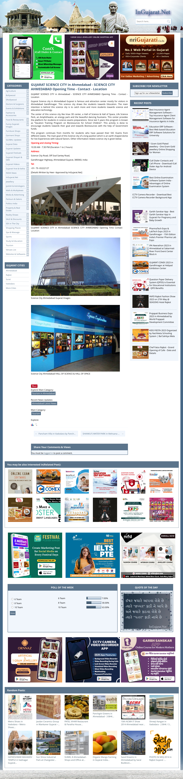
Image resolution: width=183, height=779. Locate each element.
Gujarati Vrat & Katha (17, 169)
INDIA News (17, 173)
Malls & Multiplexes (17, 190)
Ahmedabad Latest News (44, 403)
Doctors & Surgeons (17, 104)
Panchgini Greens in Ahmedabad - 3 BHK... (103, 715)
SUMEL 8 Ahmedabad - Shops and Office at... (76, 758)
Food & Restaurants (17, 120)
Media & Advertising (17, 195)
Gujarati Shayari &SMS (17, 158)
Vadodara (10, 283)
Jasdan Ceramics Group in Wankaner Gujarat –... (48, 723)
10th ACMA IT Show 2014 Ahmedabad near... (133, 723)
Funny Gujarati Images (17, 125)
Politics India (17, 204)
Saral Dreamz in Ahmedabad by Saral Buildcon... (131, 760)
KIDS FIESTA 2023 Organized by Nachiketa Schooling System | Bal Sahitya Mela (163, 333)
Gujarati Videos (17, 164)
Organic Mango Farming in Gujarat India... (104, 758)
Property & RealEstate (17, 209)
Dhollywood (17, 100)
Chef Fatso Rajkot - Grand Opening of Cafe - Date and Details (162, 350)
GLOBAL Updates (17, 140)
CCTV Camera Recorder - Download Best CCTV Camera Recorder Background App (152, 196)
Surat (8, 279)
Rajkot (9, 275)
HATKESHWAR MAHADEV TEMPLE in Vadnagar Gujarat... (20, 760)
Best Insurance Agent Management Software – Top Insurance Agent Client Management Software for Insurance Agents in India (162, 115)
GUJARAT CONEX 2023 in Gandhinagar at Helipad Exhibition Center (161, 265)
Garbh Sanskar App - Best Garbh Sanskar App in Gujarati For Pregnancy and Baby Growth (162, 216)
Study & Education (17, 241)
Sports (17, 237)
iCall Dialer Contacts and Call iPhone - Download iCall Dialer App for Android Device (163, 165)
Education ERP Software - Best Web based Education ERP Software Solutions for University (162, 131)
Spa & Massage (17, 232)
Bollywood (17, 95)
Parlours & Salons (17, 199)
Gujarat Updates (17, 149)
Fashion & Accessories (17, 114)
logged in (48, 453)
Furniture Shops (17, 131)
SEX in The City (17, 224)
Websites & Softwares (17, 254)
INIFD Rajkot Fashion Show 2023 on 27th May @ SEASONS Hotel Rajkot (162, 299)
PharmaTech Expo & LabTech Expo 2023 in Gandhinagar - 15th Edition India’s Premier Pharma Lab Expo (162, 234)
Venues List (17, 250)
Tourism (17, 245)
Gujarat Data (17, 144)
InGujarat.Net (17, 177)
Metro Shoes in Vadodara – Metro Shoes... (17, 724)
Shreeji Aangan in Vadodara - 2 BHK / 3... (160, 723)
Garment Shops (17, 135)
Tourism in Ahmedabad (43, 393)
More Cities (11, 288)
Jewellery (17, 182)
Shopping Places (17, 228)
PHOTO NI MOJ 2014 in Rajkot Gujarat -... (160, 758)
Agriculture (17, 91)
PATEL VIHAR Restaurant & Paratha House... (76, 723)
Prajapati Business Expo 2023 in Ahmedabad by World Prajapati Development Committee (161, 318)
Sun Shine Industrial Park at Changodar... (46, 758)
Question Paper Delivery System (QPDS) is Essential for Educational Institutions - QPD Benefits (162, 284)
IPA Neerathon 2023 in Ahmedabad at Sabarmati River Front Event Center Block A (161, 250)
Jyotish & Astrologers (17, 186)
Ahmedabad (11, 270)
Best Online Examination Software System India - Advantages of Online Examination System (161, 182)
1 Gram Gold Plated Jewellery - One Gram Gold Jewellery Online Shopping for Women (162, 148)
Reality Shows (17, 215)
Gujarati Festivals (17, 153)
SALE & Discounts (17, 219)
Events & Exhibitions (17, 108)
